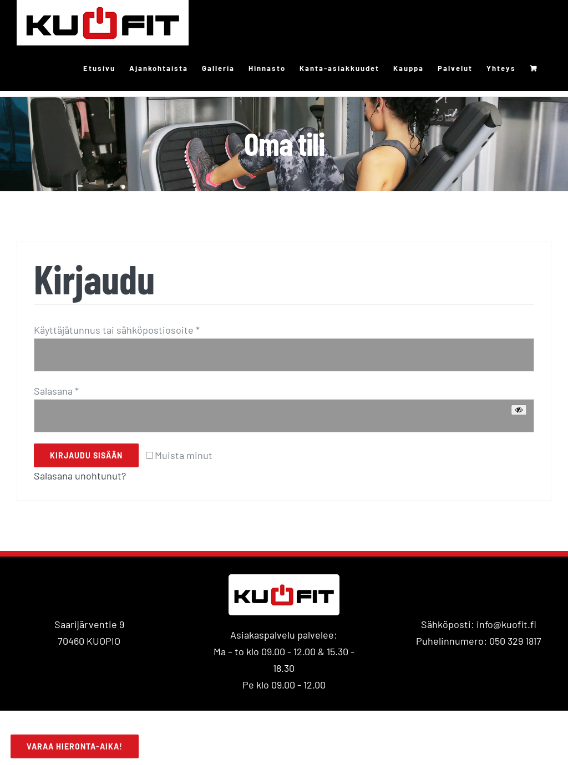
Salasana (56, 391)
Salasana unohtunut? (80, 476)
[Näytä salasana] (519, 410)
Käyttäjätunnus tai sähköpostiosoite (117, 330)
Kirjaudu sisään (86, 455)
